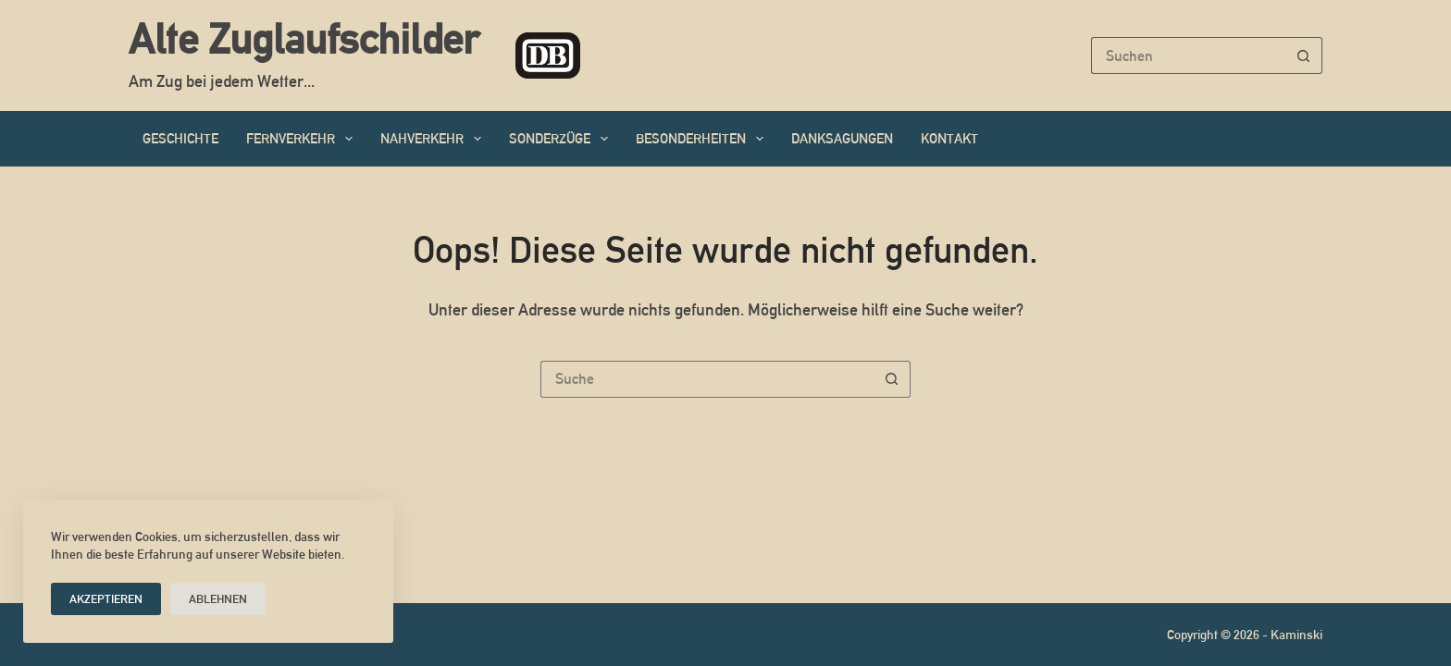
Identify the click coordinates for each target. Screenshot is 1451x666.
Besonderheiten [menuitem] (703, 139)
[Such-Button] (1303, 55)
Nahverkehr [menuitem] (434, 139)
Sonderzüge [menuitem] (562, 139)
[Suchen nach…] (1188, 55)
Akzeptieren (106, 599)
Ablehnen (218, 599)
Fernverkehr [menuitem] (303, 139)
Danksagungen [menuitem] (842, 138)
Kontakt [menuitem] (949, 138)
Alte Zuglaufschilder (303, 39)
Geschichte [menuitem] (180, 138)
